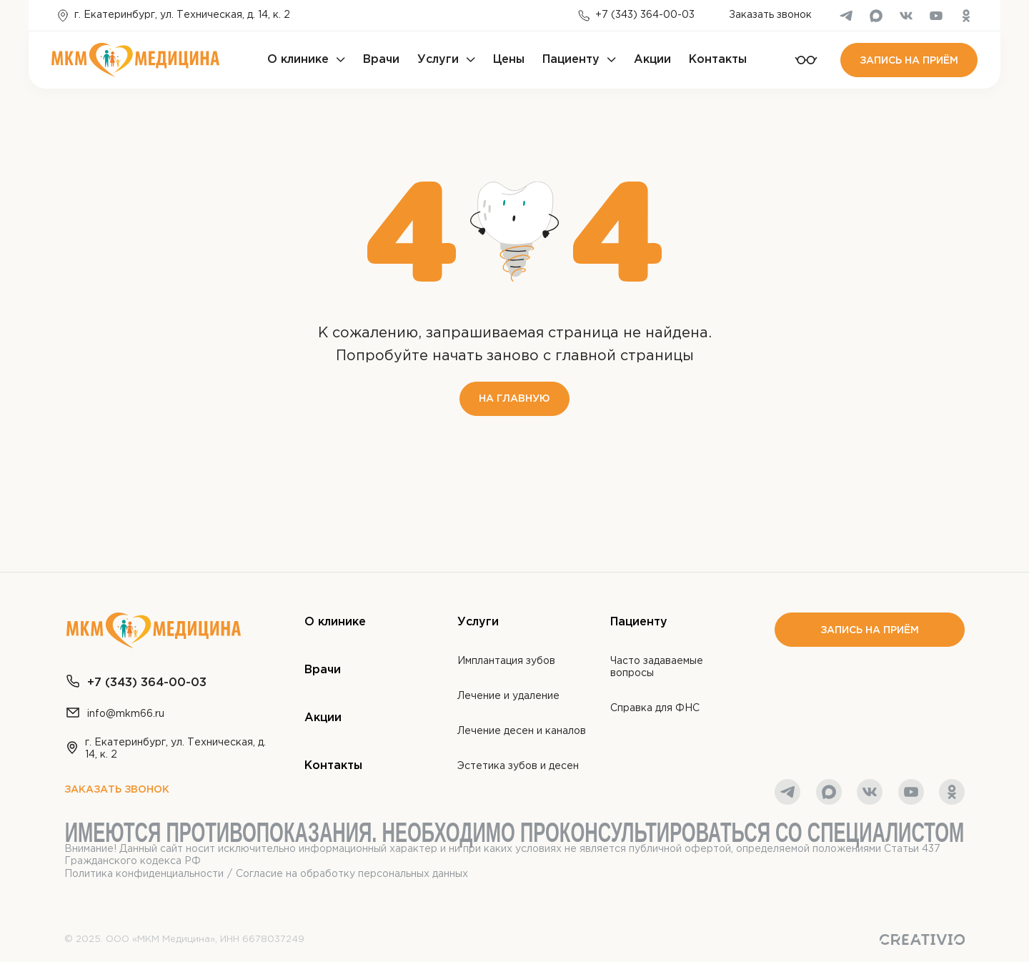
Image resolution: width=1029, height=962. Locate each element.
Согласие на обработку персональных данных (352, 874)
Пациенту (571, 59)
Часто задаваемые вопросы (656, 667)
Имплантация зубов (506, 661)
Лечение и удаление (508, 696)
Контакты (718, 59)
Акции (652, 59)
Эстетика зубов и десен (518, 766)
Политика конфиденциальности (144, 874)
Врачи (381, 59)
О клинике (298, 59)
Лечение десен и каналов (521, 731)
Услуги (438, 59)
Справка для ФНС (655, 708)
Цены (509, 59)
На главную (514, 399)
